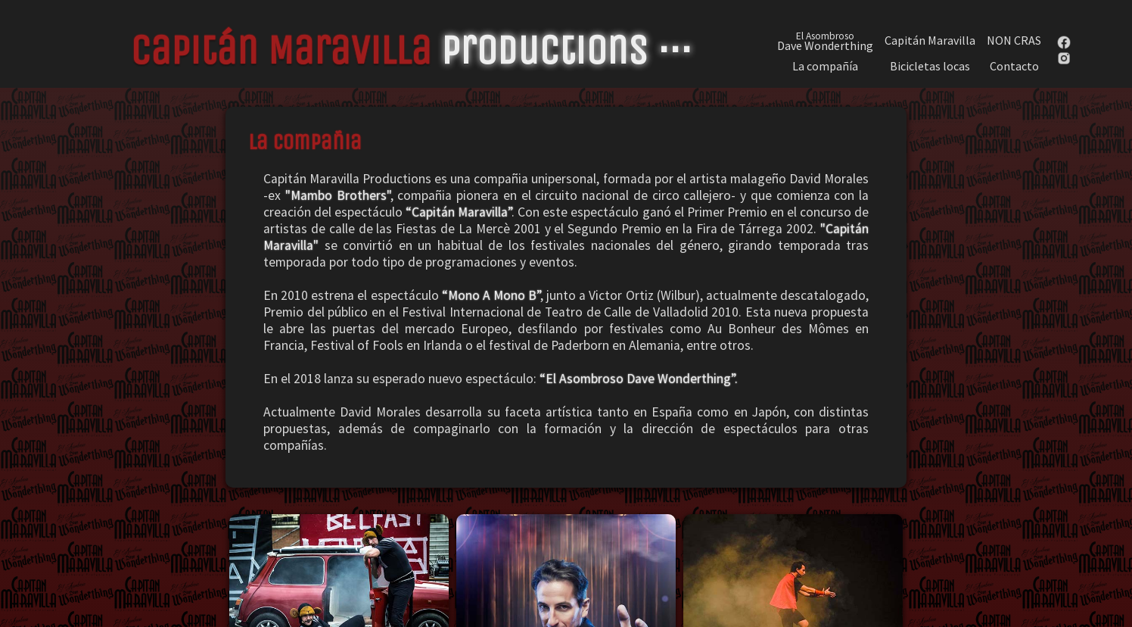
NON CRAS (1014, 40)
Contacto (1014, 66)
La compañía (825, 66)
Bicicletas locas (930, 66)
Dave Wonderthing (825, 40)
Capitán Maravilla (930, 40)
